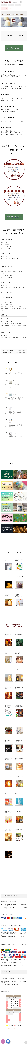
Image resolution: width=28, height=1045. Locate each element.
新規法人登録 (13, 8)
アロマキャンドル (19, 776)
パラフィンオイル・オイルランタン (19, 706)
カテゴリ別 (4, 4)
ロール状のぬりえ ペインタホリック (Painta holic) (9, 706)
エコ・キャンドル (19, 634)
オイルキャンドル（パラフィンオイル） (9, 653)
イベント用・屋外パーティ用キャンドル (9, 830)
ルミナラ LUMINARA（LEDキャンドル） (9, 578)
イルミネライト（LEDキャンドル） (8, 595)
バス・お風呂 (18, 811)
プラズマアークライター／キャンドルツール (9, 741)
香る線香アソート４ (17, 407)
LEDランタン (18, 669)
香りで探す (11, 4)
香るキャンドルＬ (16, 380)
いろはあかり (8, 669)
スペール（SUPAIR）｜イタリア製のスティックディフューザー (19, 597)
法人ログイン (4, 8)
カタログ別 (18, 4)
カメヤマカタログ (19, 829)
